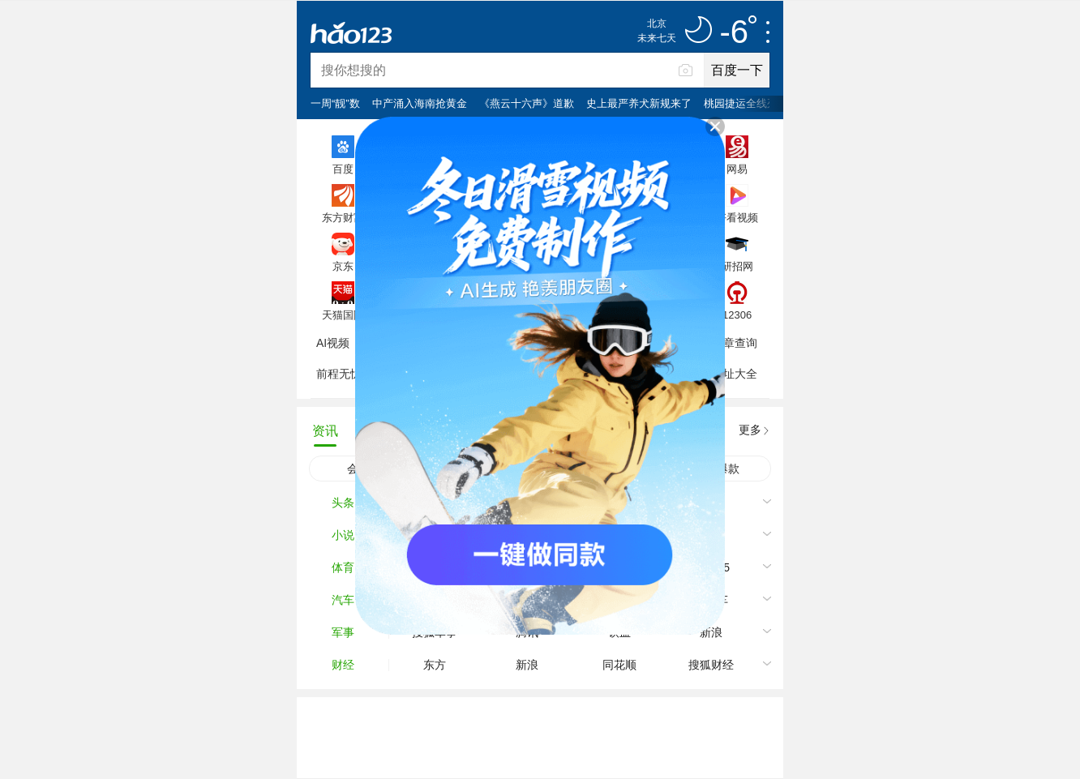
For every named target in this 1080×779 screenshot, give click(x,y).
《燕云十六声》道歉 (526, 103)
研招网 (737, 266)
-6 (737, 32)
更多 (750, 429)
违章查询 (734, 342)
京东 (343, 266)
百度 (343, 168)
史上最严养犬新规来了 (639, 103)
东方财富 (343, 217)
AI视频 (332, 342)
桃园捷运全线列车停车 (756, 103)
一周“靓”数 (335, 103)
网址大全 (734, 373)
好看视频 (737, 217)
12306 (737, 314)
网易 (737, 168)
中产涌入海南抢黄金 (419, 103)
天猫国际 (343, 314)
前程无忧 (339, 373)
